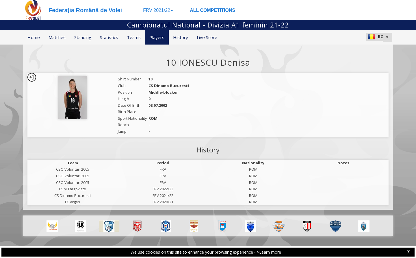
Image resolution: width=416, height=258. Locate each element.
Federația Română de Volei (85, 10)
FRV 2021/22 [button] (158, 10)
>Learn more (269, 252)
